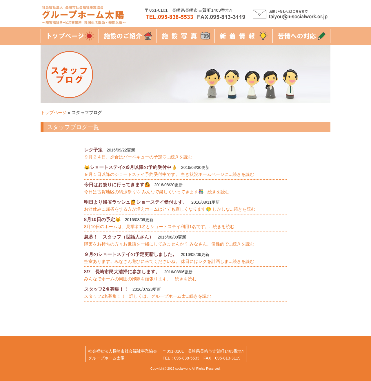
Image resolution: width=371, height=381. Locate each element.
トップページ (54, 112)
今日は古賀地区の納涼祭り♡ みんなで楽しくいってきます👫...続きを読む (156, 191)
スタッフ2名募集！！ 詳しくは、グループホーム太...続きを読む (147, 296)
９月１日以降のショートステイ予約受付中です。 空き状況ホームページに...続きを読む (169, 174)
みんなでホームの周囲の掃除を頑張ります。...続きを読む (140, 278)
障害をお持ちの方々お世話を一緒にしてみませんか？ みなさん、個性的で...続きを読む (169, 243)
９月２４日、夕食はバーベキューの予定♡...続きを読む (138, 156)
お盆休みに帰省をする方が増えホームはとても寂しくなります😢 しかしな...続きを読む (169, 209)
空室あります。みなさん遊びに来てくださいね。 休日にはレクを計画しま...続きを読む (169, 261)
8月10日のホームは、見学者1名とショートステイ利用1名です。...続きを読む (159, 226)
